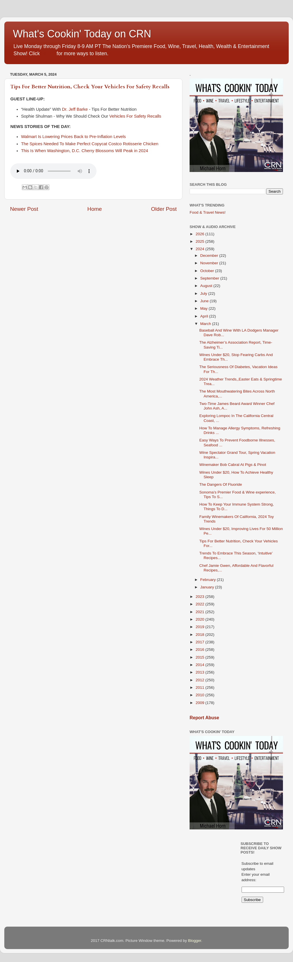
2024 (200, 249)
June (205, 301)
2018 (200, 634)
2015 (200, 657)
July (204, 293)
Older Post (164, 209)
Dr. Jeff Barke (75, 109)
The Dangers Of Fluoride (220, 484)
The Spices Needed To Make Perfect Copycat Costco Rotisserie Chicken (89, 143)
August (206, 286)
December (209, 255)
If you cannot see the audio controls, (53, 171)
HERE (48, 53)
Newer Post (24, 209)
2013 (200, 672)
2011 (200, 687)
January (207, 587)
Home (94, 209)
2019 (200, 627)
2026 (200, 234)
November (209, 263)
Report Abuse (204, 717)
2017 (200, 642)
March (206, 324)
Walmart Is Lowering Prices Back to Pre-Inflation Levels (73, 136)
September (210, 278)
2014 (200, 665)
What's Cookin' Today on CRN (82, 34)
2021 (200, 612)
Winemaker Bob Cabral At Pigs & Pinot (232, 464)
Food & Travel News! (207, 212)
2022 (200, 604)
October (207, 271)
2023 (200, 596)
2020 (200, 619)
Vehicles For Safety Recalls (135, 116)
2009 (200, 703)
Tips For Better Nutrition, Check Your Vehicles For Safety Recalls (89, 86)
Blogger (194, 940)
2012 (200, 680)
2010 (200, 695)
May (204, 308)
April (204, 316)
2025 (200, 241)
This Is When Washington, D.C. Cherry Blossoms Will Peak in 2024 (84, 150)
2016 (200, 649)
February (208, 579)
